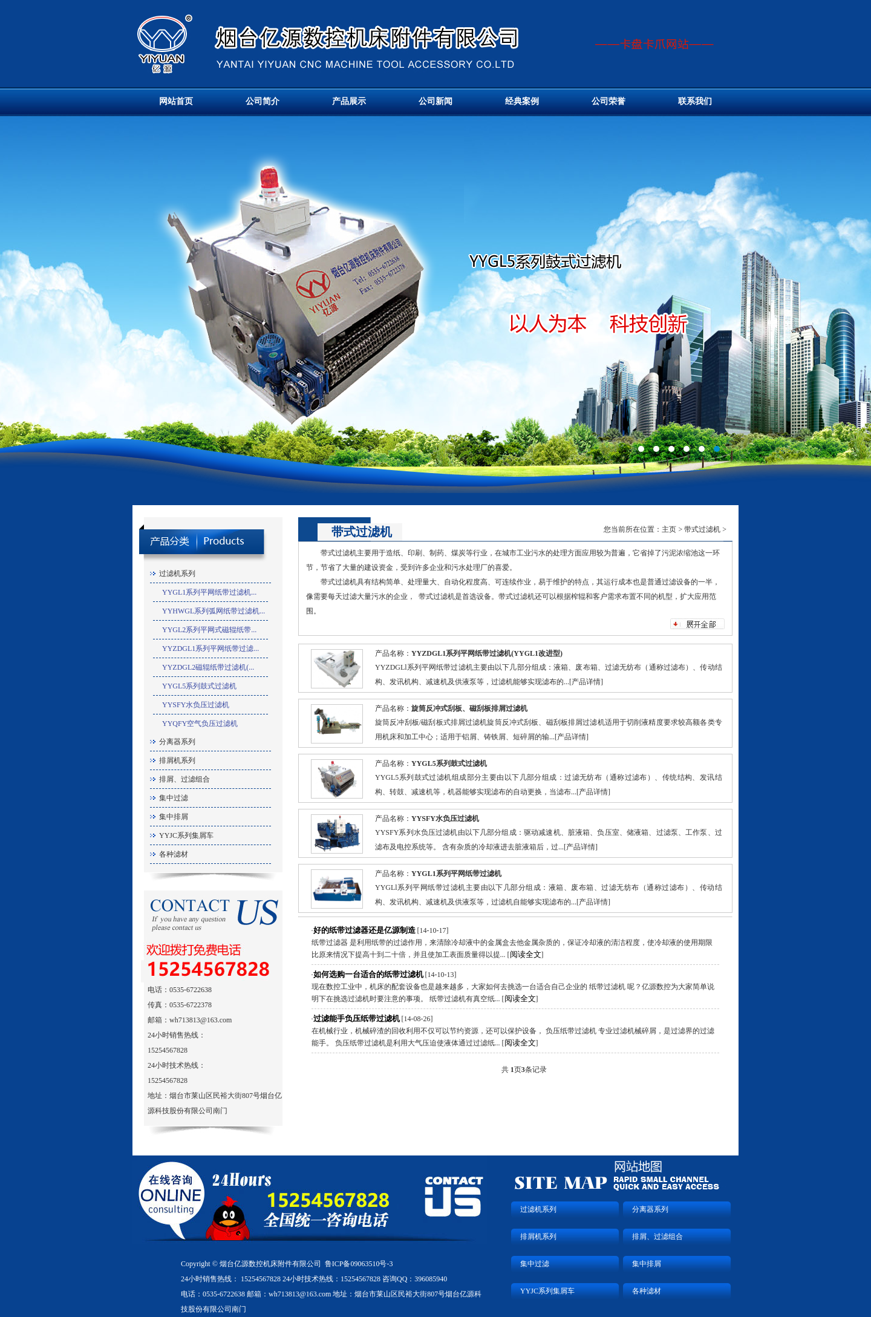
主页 (669, 529)
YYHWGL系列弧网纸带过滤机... (213, 611)
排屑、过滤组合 (184, 779)
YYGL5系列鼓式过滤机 (199, 686)
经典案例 (522, 101)
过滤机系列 (177, 573)
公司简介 (262, 101)
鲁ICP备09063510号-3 (359, 1264)
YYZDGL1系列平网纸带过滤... (210, 648)
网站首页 (176, 101)
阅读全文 (525, 954)
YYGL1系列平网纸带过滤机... (209, 592)
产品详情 (586, 682)
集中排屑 (173, 816)
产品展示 (349, 101)
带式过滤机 (702, 529)
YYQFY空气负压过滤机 (200, 723)
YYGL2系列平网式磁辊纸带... (209, 630)
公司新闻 (435, 101)
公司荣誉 (608, 101)
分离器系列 (177, 741)
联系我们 (695, 101)
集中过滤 (173, 798)
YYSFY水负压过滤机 (195, 705)
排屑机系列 (177, 760)
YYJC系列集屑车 (186, 835)
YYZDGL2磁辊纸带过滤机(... (208, 667)
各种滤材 (173, 854)
